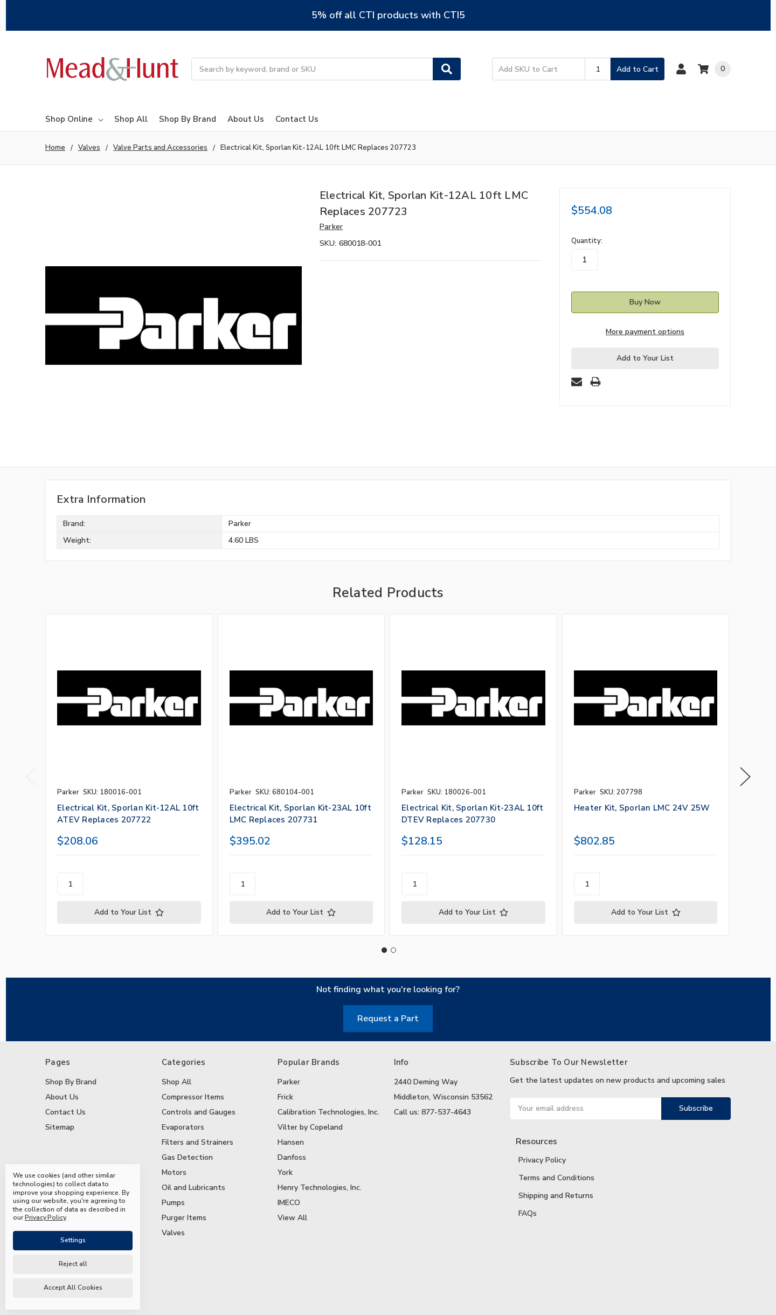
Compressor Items (193, 1097)
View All (292, 1218)
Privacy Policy (542, 1160)
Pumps (173, 1203)
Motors (174, 1172)
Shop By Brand (187, 119)
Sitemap (59, 1127)
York (285, 1172)
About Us (245, 119)
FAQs (527, 1213)
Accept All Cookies (73, 1287)
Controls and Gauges (198, 1112)
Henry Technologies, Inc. (320, 1187)
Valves (173, 1233)
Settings (73, 1240)
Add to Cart (637, 69)
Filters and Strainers (197, 1142)
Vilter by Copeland (310, 1127)
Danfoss (292, 1157)
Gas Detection (187, 1157)
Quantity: (586, 241)
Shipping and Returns (555, 1196)
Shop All (131, 119)
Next (745, 776)
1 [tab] (384, 950)
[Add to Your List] (129, 912)
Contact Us (296, 119)
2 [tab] (393, 950)
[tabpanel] (128, 774)
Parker (289, 1082)
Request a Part (388, 1019)
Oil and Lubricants (193, 1187)
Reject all (73, 1263)
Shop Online (74, 119)
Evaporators (183, 1127)
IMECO (289, 1203)
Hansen (291, 1142)
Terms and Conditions (556, 1178)
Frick (285, 1097)
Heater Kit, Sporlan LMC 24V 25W (642, 807)
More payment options (645, 332)
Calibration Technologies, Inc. (328, 1112)
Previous (30, 776)
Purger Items (184, 1218)
